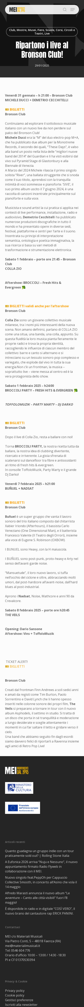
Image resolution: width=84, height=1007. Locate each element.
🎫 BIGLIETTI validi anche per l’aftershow (37, 306)
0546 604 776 (20, 950)
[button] (72, 10)
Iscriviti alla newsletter (21, 1005)
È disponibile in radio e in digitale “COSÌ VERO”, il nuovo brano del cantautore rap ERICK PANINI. (40, 911)
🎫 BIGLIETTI (14, 109)
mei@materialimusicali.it (22, 946)
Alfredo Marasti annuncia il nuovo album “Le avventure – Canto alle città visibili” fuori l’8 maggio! (37, 898)
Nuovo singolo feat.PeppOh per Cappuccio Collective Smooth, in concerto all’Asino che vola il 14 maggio (41, 882)
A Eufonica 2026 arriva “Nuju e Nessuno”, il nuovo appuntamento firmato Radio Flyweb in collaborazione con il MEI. (41, 866)
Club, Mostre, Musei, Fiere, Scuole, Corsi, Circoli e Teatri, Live (42, 31)
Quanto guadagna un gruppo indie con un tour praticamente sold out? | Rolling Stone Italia (39, 853)
